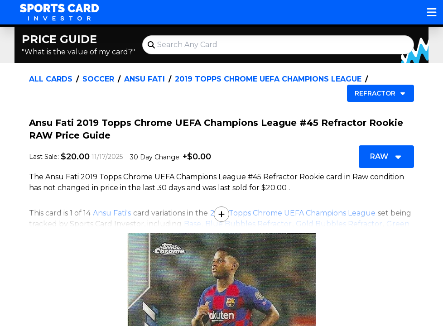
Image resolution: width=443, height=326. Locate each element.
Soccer (98, 79)
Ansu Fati (144, 79)
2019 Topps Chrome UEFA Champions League (268, 79)
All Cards (50, 79)
